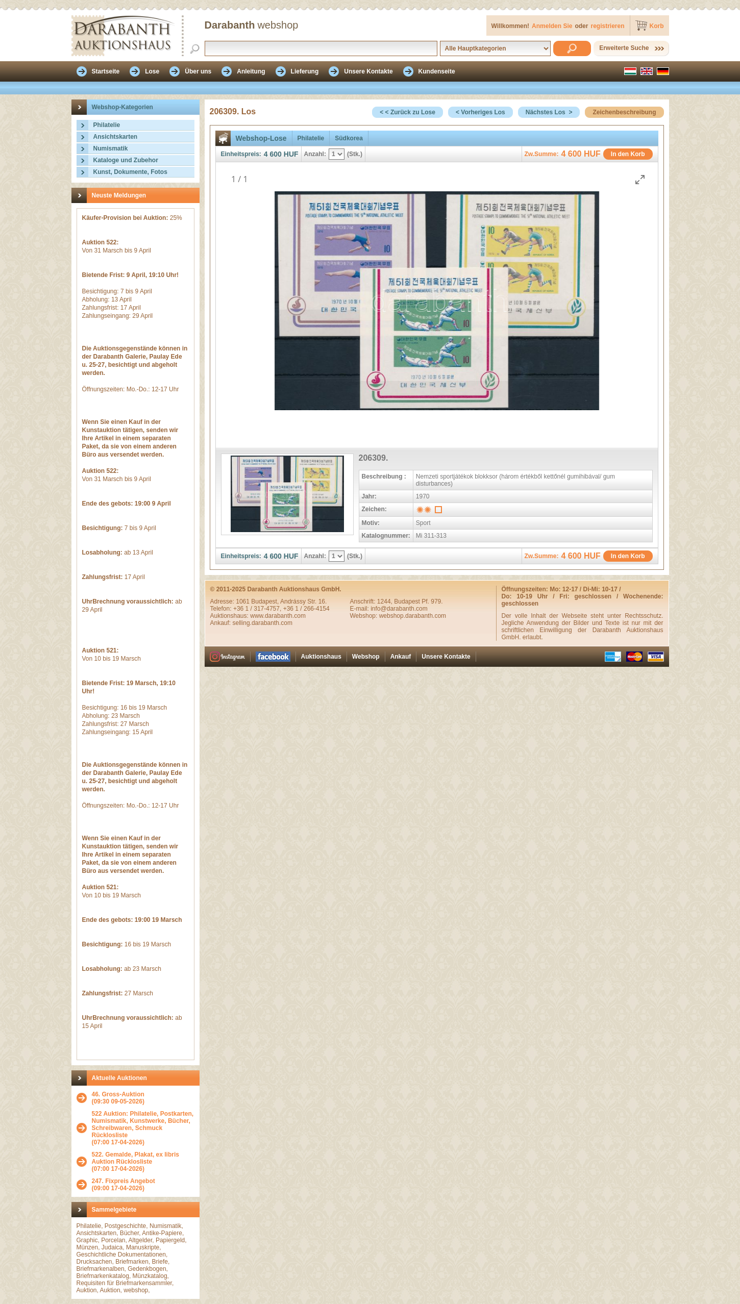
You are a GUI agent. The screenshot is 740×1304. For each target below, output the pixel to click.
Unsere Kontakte (446, 656)
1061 (243, 601)
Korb (657, 26)
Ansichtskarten (115, 136)
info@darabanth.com (399, 608)
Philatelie (106, 125)
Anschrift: (363, 601)
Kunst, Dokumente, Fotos (130, 171)
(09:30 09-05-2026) (118, 1098)
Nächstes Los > (549, 112)
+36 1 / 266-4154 (306, 608)
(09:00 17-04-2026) (123, 1184)
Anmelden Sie (552, 26)
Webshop (366, 656)
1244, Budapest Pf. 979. (410, 601)
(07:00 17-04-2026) (143, 1128)
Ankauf (400, 656)
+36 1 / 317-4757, (258, 608)
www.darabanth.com (278, 615)
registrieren (607, 26)
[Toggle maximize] (640, 179)
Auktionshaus (321, 656)
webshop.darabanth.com (412, 615)
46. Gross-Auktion (118, 1094)
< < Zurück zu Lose (407, 112)
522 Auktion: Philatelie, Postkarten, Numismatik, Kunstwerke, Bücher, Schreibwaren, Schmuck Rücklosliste (143, 1124)
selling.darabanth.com (262, 622)
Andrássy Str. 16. (303, 601)
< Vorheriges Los (480, 112)
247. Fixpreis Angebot (123, 1181)
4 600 (273, 154)
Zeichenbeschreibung (624, 112)
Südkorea (349, 138)
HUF (291, 154)
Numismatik (110, 148)
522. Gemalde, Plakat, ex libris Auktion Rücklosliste (135, 1158)
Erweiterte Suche (624, 48)
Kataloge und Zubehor (125, 160)
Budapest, (265, 601)
